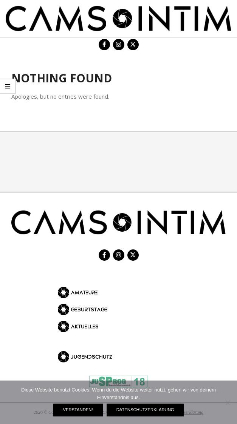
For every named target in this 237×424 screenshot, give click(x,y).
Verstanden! (78, 409)
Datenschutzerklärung (145, 409)
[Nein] (227, 402)
